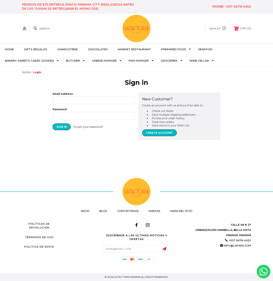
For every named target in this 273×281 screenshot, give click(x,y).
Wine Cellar (201, 61)
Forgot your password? (88, 126)
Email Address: (63, 94)
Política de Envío (39, 246)
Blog (103, 211)
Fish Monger (141, 61)
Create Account (159, 132)
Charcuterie (67, 49)
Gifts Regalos (35, 49)
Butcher (75, 61)
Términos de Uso (39, 237)
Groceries (171, 61)
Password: (60, 109)
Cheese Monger (107, 61)
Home (9, 49)
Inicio (85, 211)
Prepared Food (176, 49)
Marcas (154, 211)
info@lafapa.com (237, 245)
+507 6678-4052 (238, 6)
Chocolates (98, 49)
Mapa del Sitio (181, 211)
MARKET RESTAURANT (134, 49)
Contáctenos (128, 211)
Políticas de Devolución (39, 225)
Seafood (205, 49)
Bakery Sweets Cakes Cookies (32, 61)
